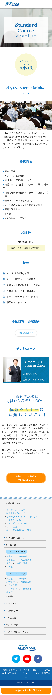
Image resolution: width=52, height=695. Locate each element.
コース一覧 (11, 545)
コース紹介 (24, 670)
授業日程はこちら (26, 333)
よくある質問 (12, 617)
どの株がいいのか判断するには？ (22, 516)
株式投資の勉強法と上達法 (18, 530)
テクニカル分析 (13, 520)
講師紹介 (10, 596)
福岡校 (9, 566)
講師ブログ (11, 603)
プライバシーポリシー (31, 673)
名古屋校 (10, 560)
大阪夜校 (27, 589)
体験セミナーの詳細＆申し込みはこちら (26, 478)
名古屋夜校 (26, 560)
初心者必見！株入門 (15, 510)
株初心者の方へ (13, 503)
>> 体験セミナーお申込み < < (26, 690)
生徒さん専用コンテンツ (17, 632)
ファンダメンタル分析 (16, 523)
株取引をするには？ (15, 513)
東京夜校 (23, 556)
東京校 (9, 556)
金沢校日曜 (11, 585)
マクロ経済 (11, 526)
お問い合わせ (13, 673)
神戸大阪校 (22, 563)
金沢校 (9, 563)
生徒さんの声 (12, 625)
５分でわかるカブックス (17, 537)
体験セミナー (12, 610)
